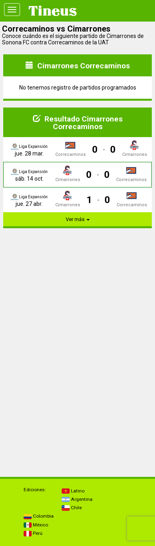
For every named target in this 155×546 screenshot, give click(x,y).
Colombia (39, 516)
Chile (72, 507)
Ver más (78, 219)
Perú (33, 533)
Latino (73, 491)
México (36, 525)
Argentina (77, 499)
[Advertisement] (78, 285)
